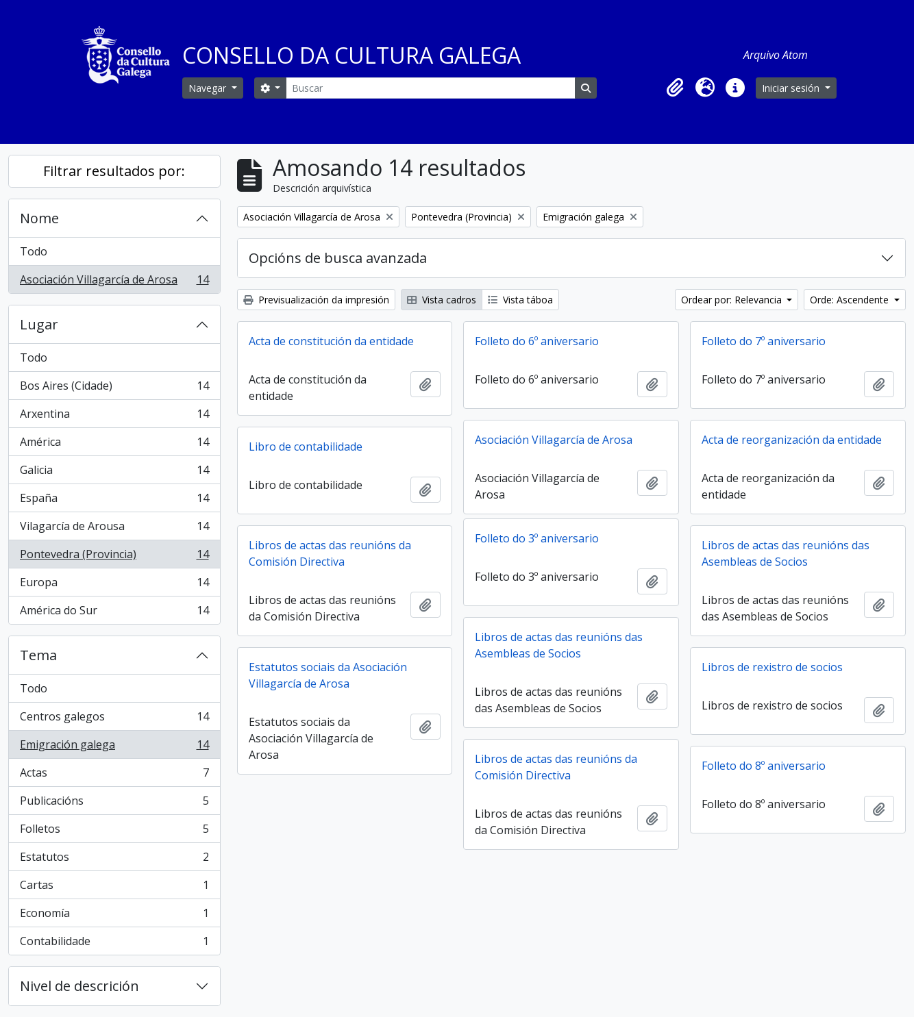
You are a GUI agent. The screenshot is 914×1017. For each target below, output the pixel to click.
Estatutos (114, 860)
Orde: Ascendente (850, 299)
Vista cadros (441, 299)
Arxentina (114, 416)
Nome (39, 218)
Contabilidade (114, 944)
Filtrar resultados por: (114, 171)
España (114, 501)
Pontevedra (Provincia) (114, 557)
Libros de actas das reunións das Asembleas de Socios (785, 553)
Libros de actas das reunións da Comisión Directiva (330, 553)
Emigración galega (114, 747)
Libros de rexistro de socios (772, 667)
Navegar (208, 88)
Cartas (114, 888)
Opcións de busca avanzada (338, 258)
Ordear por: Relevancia (733, 299)
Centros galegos (114, 719)
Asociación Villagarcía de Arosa (114, 282)
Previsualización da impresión (316, 299)
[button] (675, 88)
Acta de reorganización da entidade (792, 439)
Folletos (114, 831)
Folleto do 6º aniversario (537, 341)
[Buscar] (430, 88)
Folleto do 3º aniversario (537, 538)
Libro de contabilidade (305, 446)
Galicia (114, 473)
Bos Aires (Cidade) (114, 388)
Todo (33, 251)
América (114, 445)
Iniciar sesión (792, 88)
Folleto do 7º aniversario (764, 341)
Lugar (39, 324)
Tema (38, 655)
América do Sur (114, 613)
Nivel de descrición (79, 986)
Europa (114, 585)
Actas (114, 775)
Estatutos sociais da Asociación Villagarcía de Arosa (328, 675)
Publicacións (114, 803)
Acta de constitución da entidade (331, 341)
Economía (114, 916)
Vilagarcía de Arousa (114, 529)
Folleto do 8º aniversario (764, 765)
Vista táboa (520, 299)
